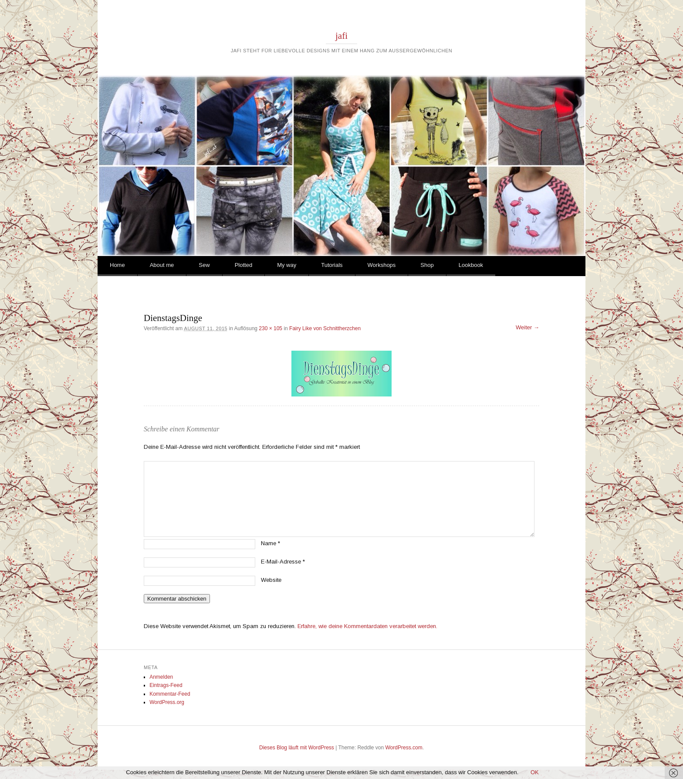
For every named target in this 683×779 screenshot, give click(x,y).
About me (162, 265)
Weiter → (527, 327)
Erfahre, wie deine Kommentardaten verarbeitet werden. (367, 626)
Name (270, 543)
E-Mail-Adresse (283, 561)
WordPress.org (166, 702)
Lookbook (471, 265)
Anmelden (161, 677)
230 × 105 (270, 328)
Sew (204, 265)
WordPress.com (404, 748)
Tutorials (331, 265)
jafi (341, 36)
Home (117, 265)
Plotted (243, 265)
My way (286, 265)
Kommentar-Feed (169, 694)
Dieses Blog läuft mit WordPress (296, 748)
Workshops (382, 265)
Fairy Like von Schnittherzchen (325, 328)
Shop (426, 265)
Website (271, 580)
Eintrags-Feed (165, 685)
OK (535, 772)
